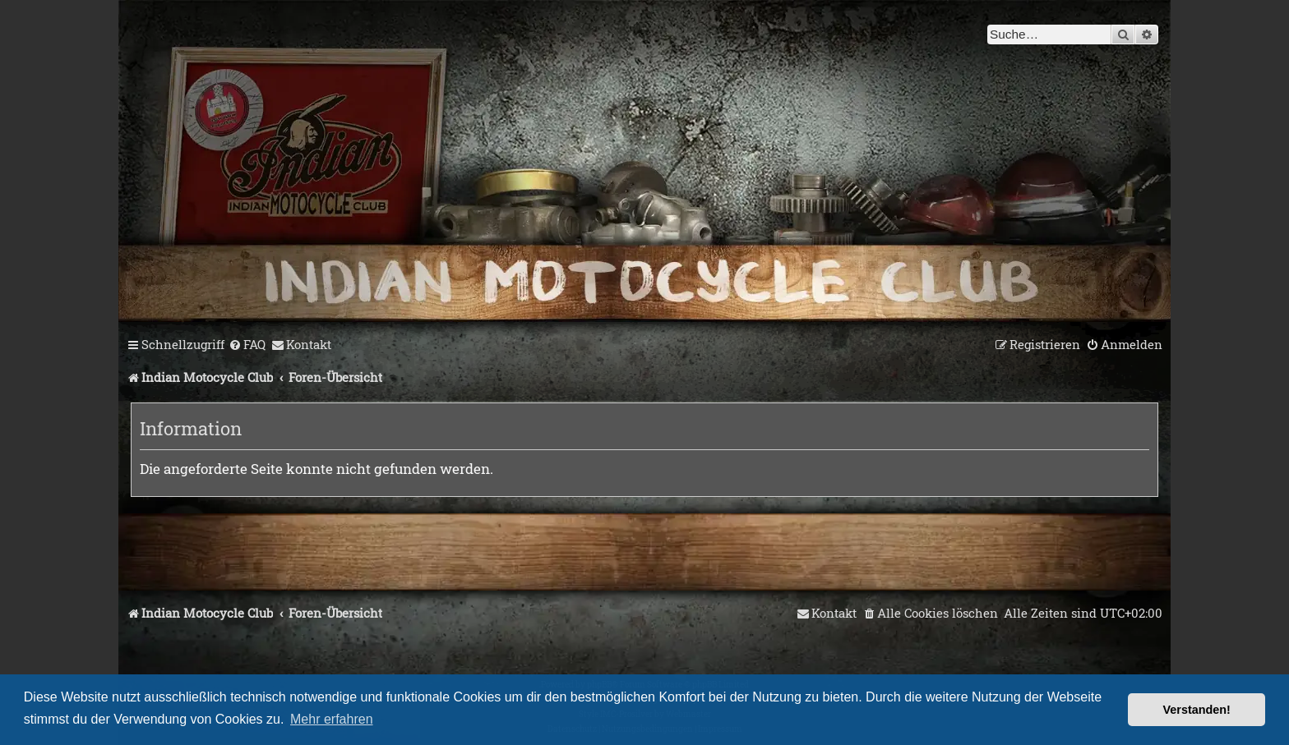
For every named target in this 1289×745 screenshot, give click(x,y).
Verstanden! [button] (1197, 709)
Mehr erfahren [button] (331, 719)
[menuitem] (247, 345)
